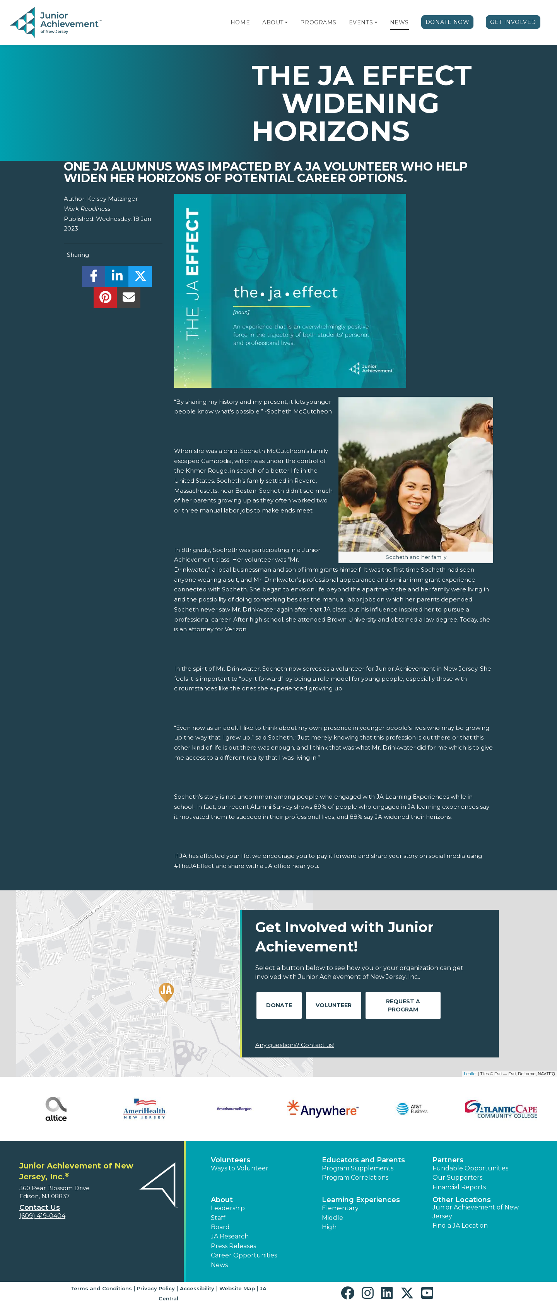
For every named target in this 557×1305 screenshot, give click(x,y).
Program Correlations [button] (355, 1177)
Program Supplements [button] (357, 1168)
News (399, 22)
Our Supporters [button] (457, 1177)
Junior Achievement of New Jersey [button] (475, 1212)
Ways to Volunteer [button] (239, 1168)
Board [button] (220, 1227)
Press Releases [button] (233, 1246)
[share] (94, 278)
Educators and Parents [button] (363, 1159)
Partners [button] (447, 1159)
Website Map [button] (237, 1288)
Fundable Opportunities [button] (470, 1168)
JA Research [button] (230, 1236)
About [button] (222, 1199)
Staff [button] (218, 1217)
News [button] (219, 1265)
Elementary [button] (340, 1208)
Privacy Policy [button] (156, 1288)
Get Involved (513, 22)
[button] (286, 22)
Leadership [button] (228, 1208)
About (273, 22)
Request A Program (403, 1005)
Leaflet (470, 1073)
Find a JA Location (460, 1225)
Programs (318, 22)
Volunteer (334, 1005)
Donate (279, 1005)
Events (361, 22)
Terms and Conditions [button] (101, 1288)
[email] (128, 299)
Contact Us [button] (39, 1207)
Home (240, 22)
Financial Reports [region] (459, 1187)
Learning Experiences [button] (361, 1199)
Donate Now (447, 22)
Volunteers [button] (230, 1159)
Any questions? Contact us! (294, 1045)
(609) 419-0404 (42, 1216)
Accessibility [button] (197, 1288)
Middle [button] (332, 1217)
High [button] (329, 1227)
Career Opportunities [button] (244, 1255)
